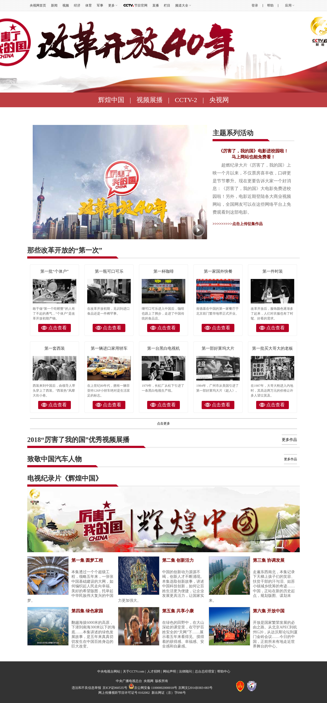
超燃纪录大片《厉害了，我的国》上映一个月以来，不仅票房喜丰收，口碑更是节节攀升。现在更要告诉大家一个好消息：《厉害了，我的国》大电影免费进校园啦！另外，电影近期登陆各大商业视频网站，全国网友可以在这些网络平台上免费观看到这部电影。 (252, 188)
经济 (77, 5)
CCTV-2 (186, 99)
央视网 (219, 99)
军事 (100, 5)
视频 (65, 5)
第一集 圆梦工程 (87, 560)
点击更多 (163, 423)
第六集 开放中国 (268, 611)
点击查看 (57, 327)
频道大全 (181, 5)
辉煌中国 (111, 99)
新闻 (54, 5)
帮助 (270, 5)
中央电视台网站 (108, 671)
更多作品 (289, 440)
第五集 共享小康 (178, 611)
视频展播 (150, 99)
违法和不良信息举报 (86, 688)
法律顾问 (185, 671)
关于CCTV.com (133, 671)
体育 (88, 5)
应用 (288, 5)
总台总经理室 (204, 671)
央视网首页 (38, 5)
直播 (155, 5)
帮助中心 (223, 671)
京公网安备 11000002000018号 (153, 688)
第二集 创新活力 (178, 560)
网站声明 (169, 671)
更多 (111, 5)
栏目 (167, 5)
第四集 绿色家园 (87, 611)
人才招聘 (153, 671)
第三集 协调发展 (268, 560)
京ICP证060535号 (114, 688)
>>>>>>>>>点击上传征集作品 (238, 224)
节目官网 (140, 5)
